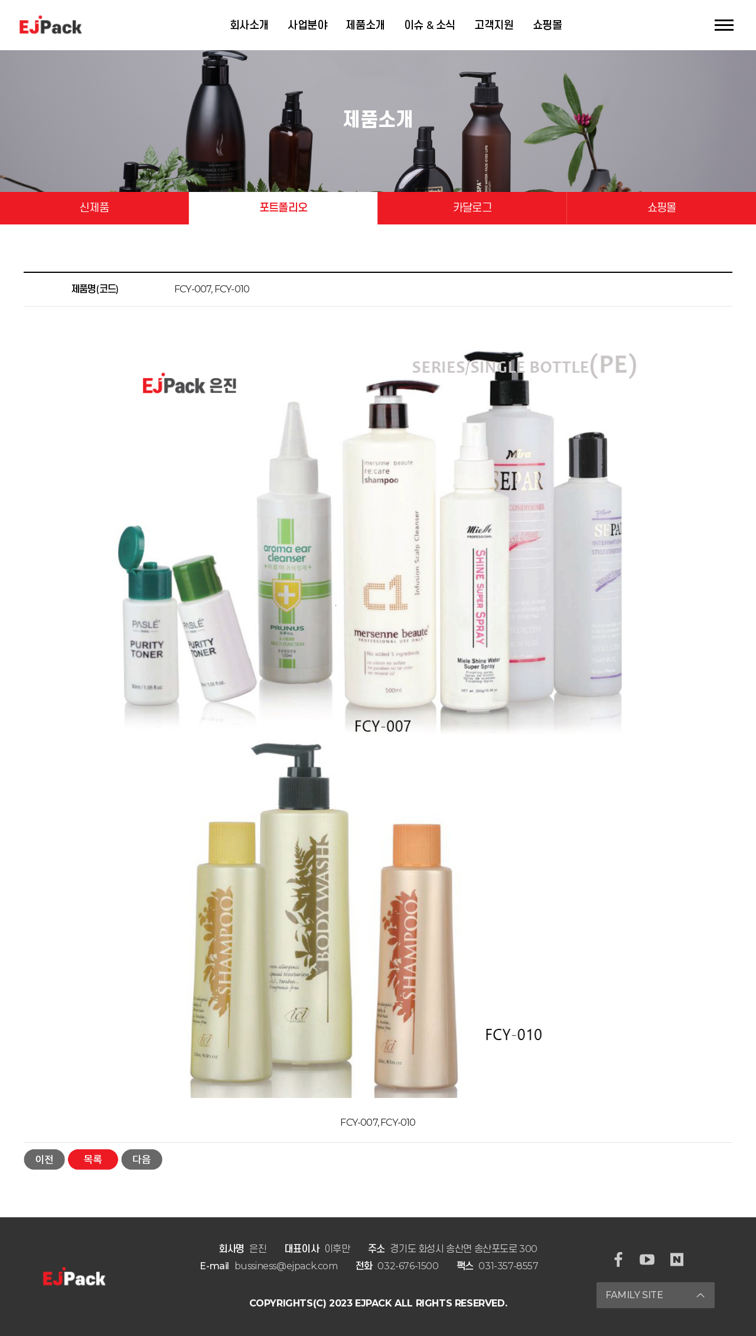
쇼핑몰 (547, 25)
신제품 (94, 207)
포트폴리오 (283, 207)
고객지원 (493, 25)
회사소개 (249, 25)
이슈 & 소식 (429, 25)
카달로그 (472, 207)
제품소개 (365, 25)
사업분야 (307, 25)
